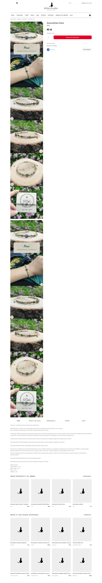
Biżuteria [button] (51, 15)
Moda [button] (13, 15)
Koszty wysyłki (35, 421)
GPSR (83, 421)
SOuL (48, 25)
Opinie (67, 421)
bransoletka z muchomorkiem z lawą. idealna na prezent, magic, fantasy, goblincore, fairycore (40, 573)
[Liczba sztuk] (49, 37)
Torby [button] (27, 15)
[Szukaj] (77, 3)
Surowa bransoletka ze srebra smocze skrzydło (82, 573)
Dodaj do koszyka (72, 37)
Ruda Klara (51, 7)
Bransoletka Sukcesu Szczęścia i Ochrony (61, 542)
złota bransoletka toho (78, 542)
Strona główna (13, 19)
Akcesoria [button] (20, 15)
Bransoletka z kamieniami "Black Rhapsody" (40, 504)
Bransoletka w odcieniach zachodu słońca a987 (40, 542)
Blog (71, 15)
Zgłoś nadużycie (87, 49)
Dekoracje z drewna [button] (62, 15)
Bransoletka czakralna (78, 504)
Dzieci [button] (32, 15)
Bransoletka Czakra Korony (58, 504)
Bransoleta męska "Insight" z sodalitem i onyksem (19, 504)
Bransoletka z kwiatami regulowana (18, 542)
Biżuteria (19, 19)
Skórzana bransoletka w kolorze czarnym (19, 573)
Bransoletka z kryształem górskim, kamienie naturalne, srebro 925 (61, 573)
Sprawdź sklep (87, 476)
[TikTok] (17, 3)
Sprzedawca (51, 421)
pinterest (52, 49)
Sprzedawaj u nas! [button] (87, 3)
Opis (18, 421)
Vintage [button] (43, 15)
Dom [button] (37, 15)
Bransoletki (24, 19)
